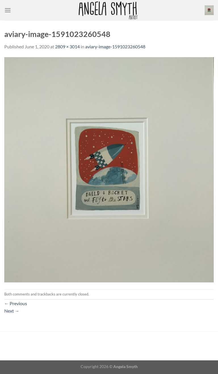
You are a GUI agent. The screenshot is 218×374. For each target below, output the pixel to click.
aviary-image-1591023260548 (115, 46)
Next (11, 310)
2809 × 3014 (67, 46)
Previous (15, 303)
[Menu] (7, 10)
